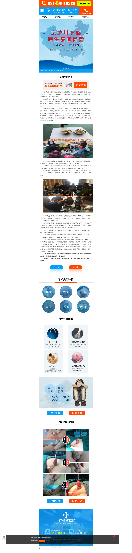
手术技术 (71, 17)
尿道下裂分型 (49, 71)
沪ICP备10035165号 (45, 547)
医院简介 (45, 17)
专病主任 (58, 17)
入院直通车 (85, 17)
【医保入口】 (61, 256)
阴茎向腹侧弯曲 (58, 71)
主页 (41, 71)
